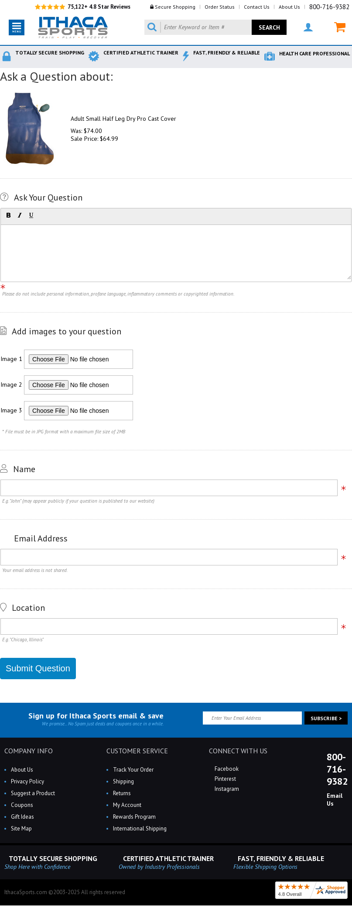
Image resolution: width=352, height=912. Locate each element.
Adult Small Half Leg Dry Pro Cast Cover (123, 119)
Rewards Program (134, 816)
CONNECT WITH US (238, 750)
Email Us (334, 799)
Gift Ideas (22, 816)
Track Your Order (133, 769)
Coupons (22, 805)
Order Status (220, 6)
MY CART (339, 27)
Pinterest (224, 779)
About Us (289, 6)
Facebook (226, 768)
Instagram (226, 789)
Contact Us (257, 6)
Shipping (123, 781)
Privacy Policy (27, 781)
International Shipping (140, 828)
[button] (8, 215)
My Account (127, 805)
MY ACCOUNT (308, 27)
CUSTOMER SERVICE (137, 750)
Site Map (21, 828)
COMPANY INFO (28, 750)
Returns (122, 793)
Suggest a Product (33, 793)
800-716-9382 (329, 7)
